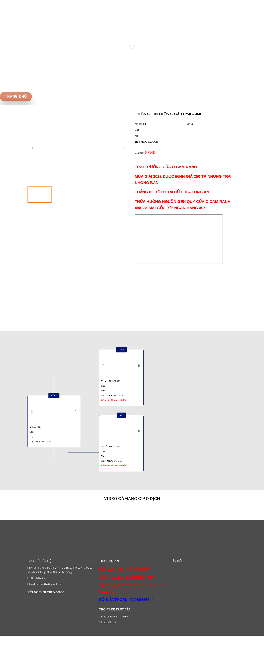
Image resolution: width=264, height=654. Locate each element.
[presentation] (32, 147)
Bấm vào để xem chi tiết (113, 400)
